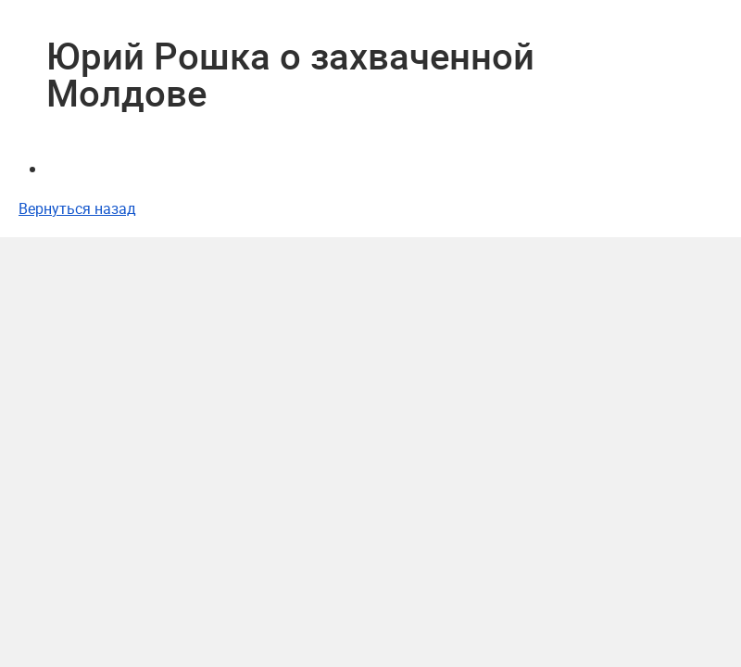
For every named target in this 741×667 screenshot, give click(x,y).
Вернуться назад (77, 208)
